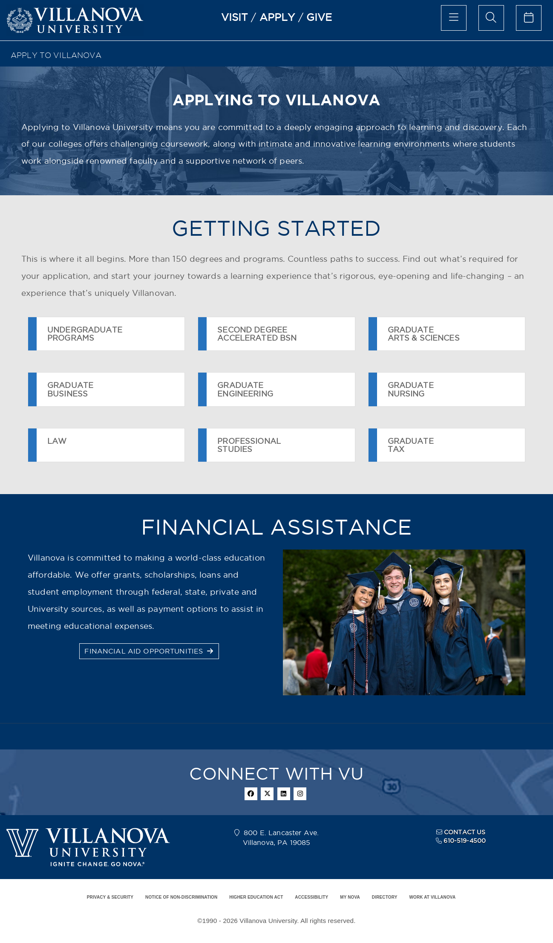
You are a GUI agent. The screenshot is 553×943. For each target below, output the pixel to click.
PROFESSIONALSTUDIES (249, 445)
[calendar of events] (528, 18)
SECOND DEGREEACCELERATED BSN (257, 334)
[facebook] (251, 793)
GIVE (319, 17)
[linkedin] (283, 793)
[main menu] (454, 18)
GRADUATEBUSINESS (70, 389)
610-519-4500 (465, 840)
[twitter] (267, 793)
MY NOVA (350, 897)
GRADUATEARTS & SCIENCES (424, 334)
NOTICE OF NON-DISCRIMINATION (181, 897)
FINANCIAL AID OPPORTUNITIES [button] (148, 651)
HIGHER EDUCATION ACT (256, 897)
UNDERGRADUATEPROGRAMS (84, 334)
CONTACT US (464, 832)
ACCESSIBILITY (311, 897)
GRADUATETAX (411, 445)
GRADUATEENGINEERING (245, 389)
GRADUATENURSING (411, 389)
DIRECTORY (384, 897)
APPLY (277, 17)
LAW (56, 445)
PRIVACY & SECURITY (110, 897)
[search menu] (491, 18)
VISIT (234, 17)
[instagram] (300, 793)
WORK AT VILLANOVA (432, 897)
